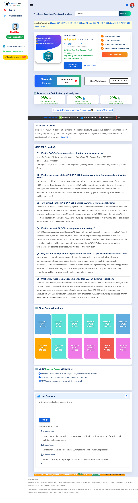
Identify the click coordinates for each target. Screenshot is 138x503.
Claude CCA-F (58, 23)
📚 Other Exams (107, 123)
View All (125, 13)
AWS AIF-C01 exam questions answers (43, 490)
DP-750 (68, 23)
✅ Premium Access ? (70, 123)
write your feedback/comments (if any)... (59, 410)
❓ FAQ (120, 123)
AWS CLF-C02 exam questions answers (70, 490)
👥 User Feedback (90, 123)
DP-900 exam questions (61, 493)
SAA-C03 (117, 23)
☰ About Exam (51, 123)
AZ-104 (89, 23)
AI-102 (96, 23)
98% (115, 54)
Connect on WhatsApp (14, 51)
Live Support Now (15, 37)
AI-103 (103, 23)
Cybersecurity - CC (48, 26)
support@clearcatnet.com (16, 46)
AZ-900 (75, 23)
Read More (78, 143)
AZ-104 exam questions (45, 493)
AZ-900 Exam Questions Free (93, 490)
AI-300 (109, 23)
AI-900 (82, 23)
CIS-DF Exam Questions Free (113, 490)
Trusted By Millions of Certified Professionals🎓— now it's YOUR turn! (84, 115)
